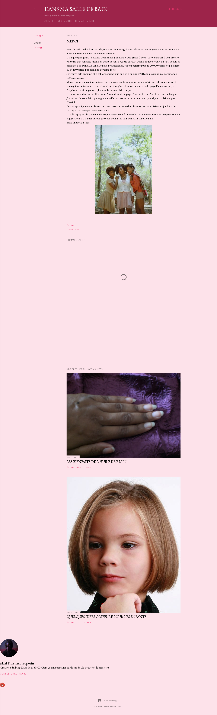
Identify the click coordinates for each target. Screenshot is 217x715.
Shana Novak (118, 706)
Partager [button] (38, 35)
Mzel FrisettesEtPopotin (17, 663)
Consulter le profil (13, 673)
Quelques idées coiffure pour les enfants (106, 616)
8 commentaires (84, 467)
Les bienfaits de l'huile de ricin (97, 461)
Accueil (49, 21)
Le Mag (38, 47)
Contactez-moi (84, 21)
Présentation (64, 21)
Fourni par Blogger (108, 701)
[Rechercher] (175, 9)
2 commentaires (84, 622)
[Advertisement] (124, 340)
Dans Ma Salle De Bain (76, 8)
